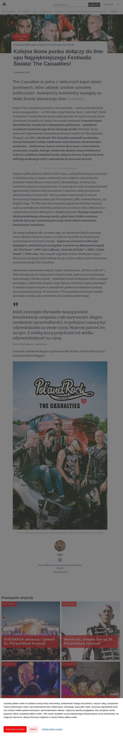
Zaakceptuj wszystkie (15, 729)
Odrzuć (33, 729)
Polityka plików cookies (52, 729)
